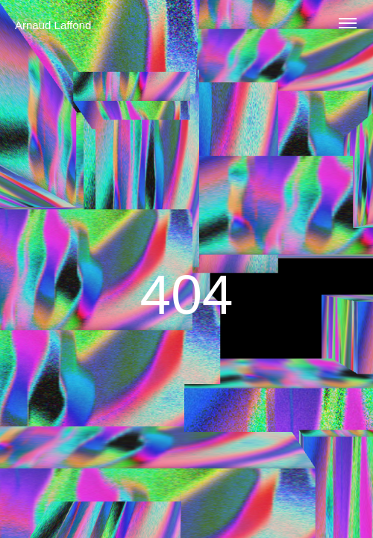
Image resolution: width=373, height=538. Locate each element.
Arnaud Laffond (53, 25)
